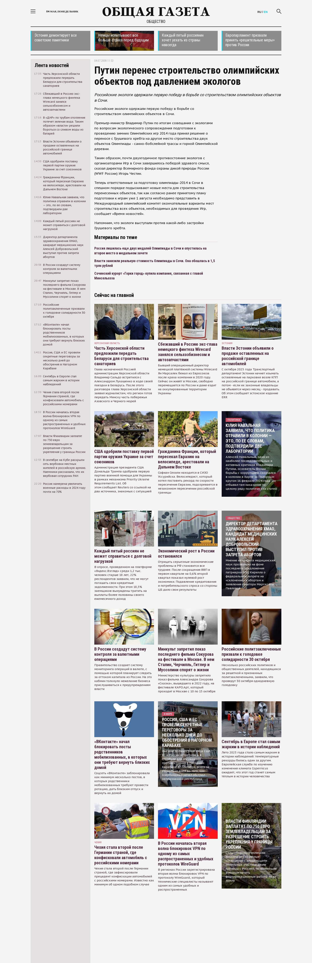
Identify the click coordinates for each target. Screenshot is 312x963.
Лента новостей (52, 65)
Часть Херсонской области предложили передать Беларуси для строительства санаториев (121, 356)
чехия (97, 842)
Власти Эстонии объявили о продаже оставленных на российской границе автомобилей (248, 356)
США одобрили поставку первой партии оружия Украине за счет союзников (124, 456)
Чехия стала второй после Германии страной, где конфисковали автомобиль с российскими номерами (120, 855)
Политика (234, 419)
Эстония (227, 343)
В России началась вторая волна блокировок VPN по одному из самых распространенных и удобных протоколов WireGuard (185, 853)
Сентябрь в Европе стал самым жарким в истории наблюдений (251, 744)
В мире (168, 713)
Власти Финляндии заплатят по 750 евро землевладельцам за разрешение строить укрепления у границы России (249, 834)
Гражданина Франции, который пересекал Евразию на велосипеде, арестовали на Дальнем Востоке (187, 459)
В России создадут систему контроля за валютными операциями (120, 654)
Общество (156, 21)
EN (266, 12)
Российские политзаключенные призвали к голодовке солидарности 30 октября (251, 654)
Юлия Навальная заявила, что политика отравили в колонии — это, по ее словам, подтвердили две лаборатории (250, 438)
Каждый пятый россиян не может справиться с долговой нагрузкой (122, 556)
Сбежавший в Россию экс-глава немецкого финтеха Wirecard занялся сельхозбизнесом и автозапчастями (187, 352)
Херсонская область (107, 343)
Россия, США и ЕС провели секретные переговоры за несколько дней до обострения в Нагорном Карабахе (187, 732)
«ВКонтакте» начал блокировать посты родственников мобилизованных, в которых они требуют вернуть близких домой (122, 754)
